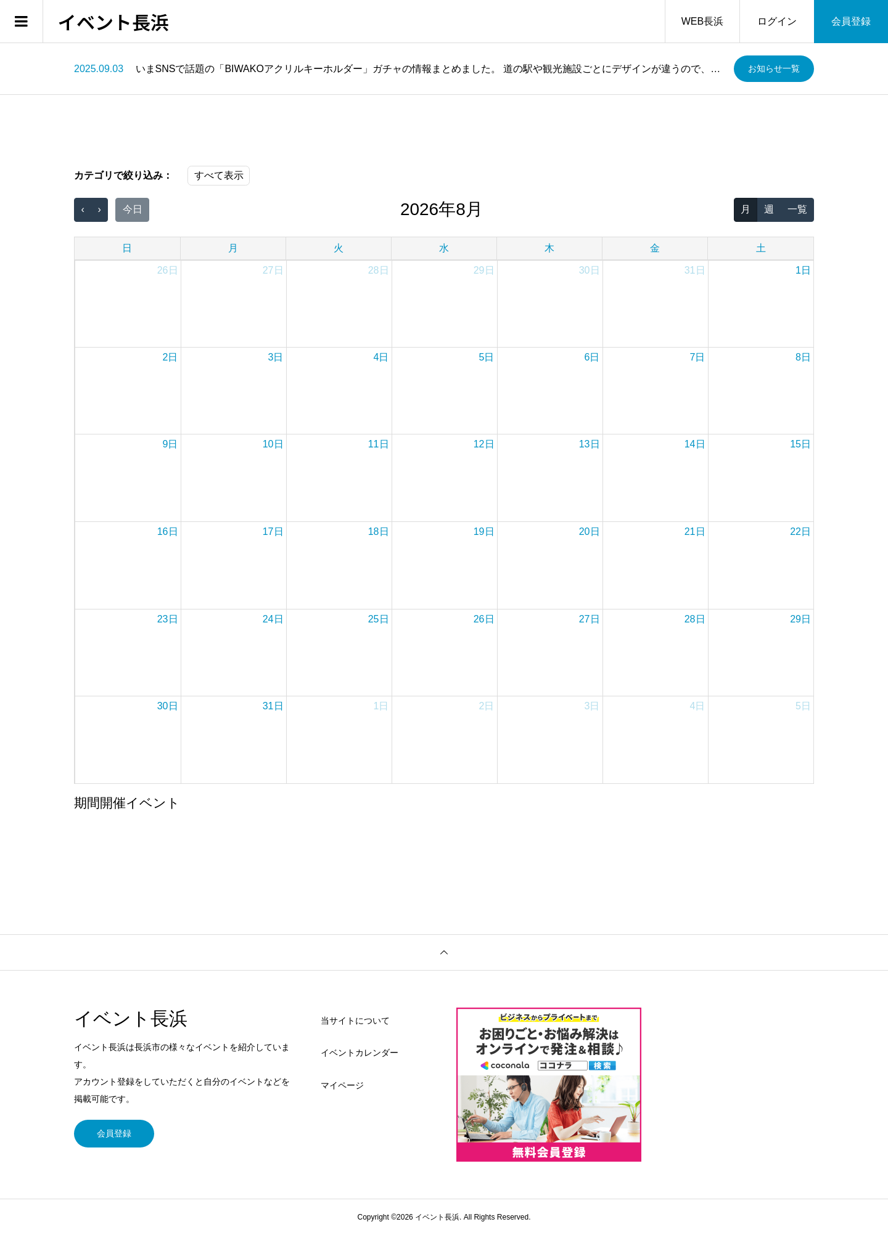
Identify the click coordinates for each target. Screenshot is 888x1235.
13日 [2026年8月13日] (589, 444)
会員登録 (851, 21)
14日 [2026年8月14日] (694, 444)
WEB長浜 (702, 21)
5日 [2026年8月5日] (487, 357)
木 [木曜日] (549, 248)
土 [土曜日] (761, 248)
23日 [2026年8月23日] (167, 619)
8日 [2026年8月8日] (803, 357)
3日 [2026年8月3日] (276, 357)
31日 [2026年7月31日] (694, 270)
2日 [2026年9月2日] (487, 706)
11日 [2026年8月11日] (378, 444)
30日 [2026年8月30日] (167, 706)
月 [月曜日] (233, 248)
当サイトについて (355, 1020)
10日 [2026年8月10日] (273, 444)
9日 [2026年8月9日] (170, 444)
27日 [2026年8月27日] (589, 619)
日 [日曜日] (127, 248)
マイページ (342, 1085)
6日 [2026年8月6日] (592, 357)
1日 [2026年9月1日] (381, 706)
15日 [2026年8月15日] (800, 444)
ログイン (777, 21)
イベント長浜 (113, 21)
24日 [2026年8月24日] (273, 619)
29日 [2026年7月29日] (484, 270)
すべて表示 (219, 175)
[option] (399, 69)
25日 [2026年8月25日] (378, 619)
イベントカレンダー (359, 1053)
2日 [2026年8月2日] (170, 357)
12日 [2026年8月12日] (484, 444)
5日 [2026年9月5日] (803, 706)
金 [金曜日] (655, 248)
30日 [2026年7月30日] (589, 270)
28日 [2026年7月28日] (378, 270)
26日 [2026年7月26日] (167, 270)
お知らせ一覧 (774, 68)
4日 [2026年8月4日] (381, 357)
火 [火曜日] (338, 248)
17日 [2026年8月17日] (273, 531)
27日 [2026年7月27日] (273, 270)
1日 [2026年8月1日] (803, 270)
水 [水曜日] (444, 248)
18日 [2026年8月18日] (378, 531)
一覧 (797, 209)
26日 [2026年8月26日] (484, 619)
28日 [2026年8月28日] (694, 619)
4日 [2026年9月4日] (697, 706)
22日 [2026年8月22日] (800, 531)
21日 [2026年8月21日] (694, 531)
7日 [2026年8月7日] (697, 357)
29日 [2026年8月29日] (800, 619)
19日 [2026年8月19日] (484, 531)
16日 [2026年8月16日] (167, 531)
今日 (132, 209)
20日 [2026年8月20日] (589, 531)
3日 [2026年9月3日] (592, 706)
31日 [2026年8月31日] (273, 706)
